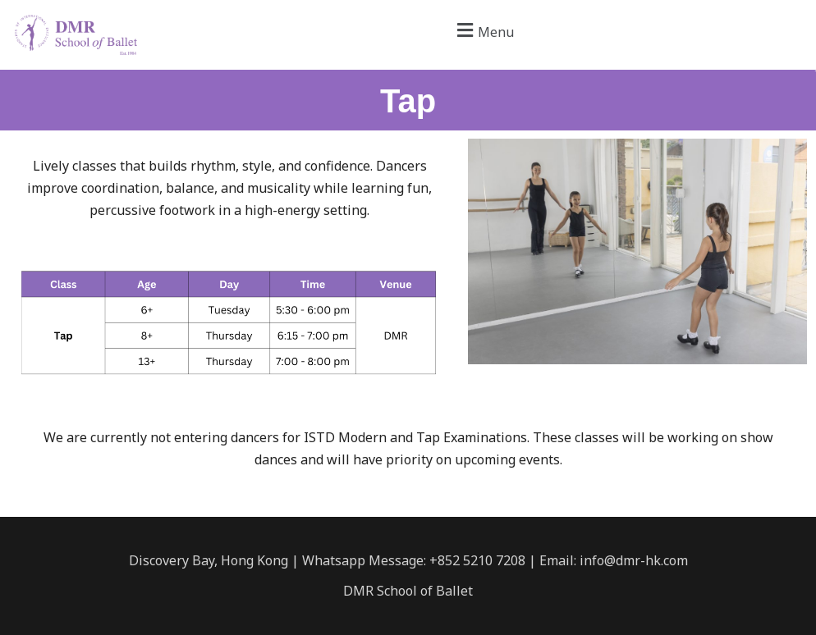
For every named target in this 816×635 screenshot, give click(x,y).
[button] (483, 30)
